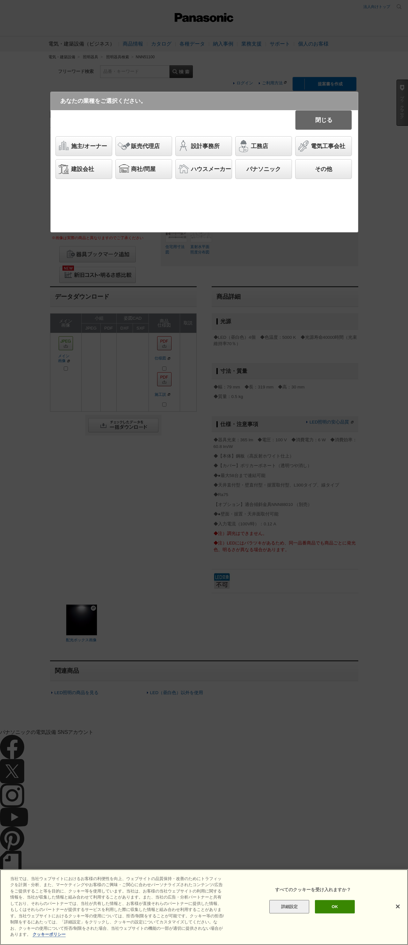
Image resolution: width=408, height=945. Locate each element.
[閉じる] (398, 906)
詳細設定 (289, 906)
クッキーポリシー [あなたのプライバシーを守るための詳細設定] (49, 934)
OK (335, 906)
